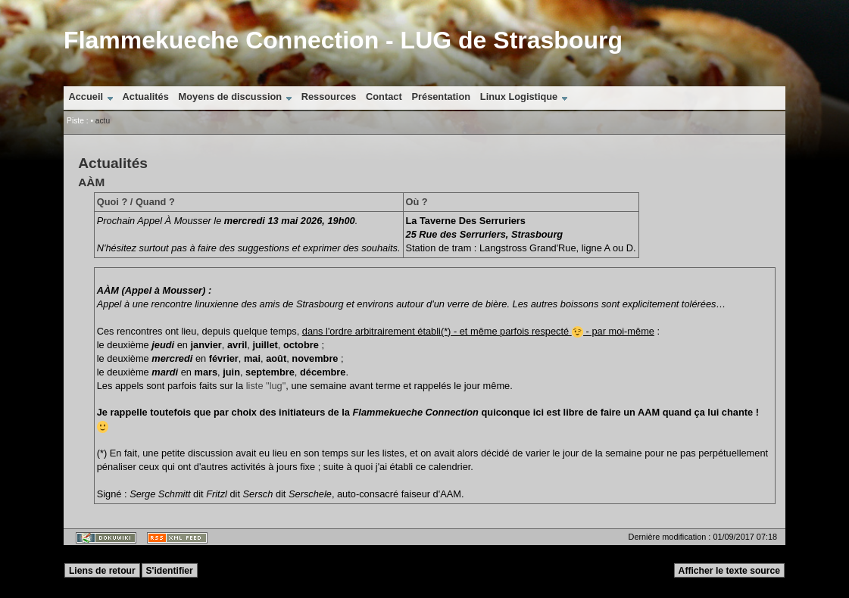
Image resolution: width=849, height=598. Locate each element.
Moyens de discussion (230, 96)
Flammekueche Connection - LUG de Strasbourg (343, 40)
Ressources (329, 96)
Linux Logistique (518, 96)
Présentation (441, 96)
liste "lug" (266, 385)
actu (102, 121)
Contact (384, 96)
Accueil (85, 96)
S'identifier (168, 570)
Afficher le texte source (729, 570)
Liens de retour (102, 570)
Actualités (146, 96)
